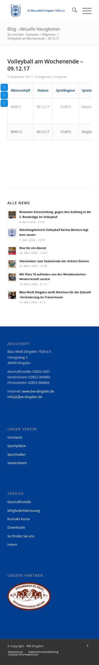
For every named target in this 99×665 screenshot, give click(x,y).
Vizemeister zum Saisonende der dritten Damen (54, 261)
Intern (12, 544)
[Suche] (72, 10)
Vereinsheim (17, 462)
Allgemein (45, 77)
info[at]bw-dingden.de (24, 396)
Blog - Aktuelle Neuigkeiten (33, 29)
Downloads (16, 527)
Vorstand (14, 437)
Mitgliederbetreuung (23, 510)
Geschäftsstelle (19, 501)
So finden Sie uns (20, 536)
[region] (29, 598)
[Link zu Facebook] (88, 646)
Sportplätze (16, 445)
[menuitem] (72, 10)
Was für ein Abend (32, 248)
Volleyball (60, 77)
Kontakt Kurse (18, 519)
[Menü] (84, 10)
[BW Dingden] (41, 10)
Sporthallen (16, 454)
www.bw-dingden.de (38, 391)
